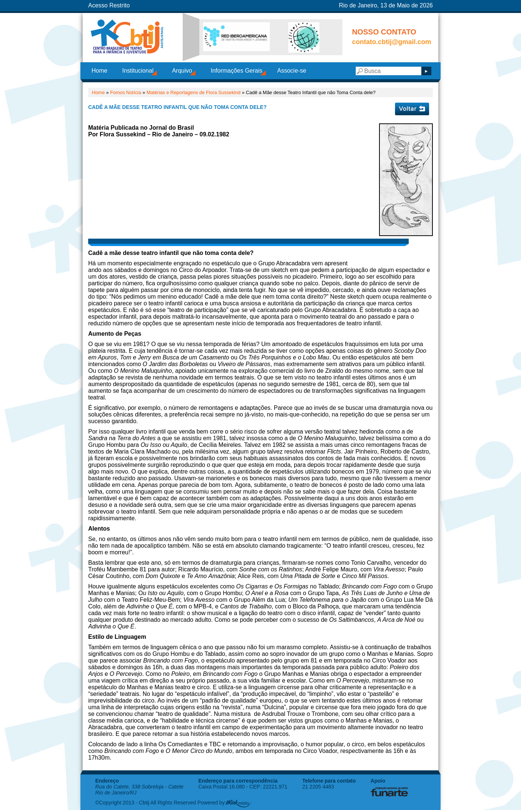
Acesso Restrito (109, 5)
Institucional (138, 70)
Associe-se (291, 70)
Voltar (412, 109)
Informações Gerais (236, 70)
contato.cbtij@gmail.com (391, 42)
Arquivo (182, 70)
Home (99, 70)
